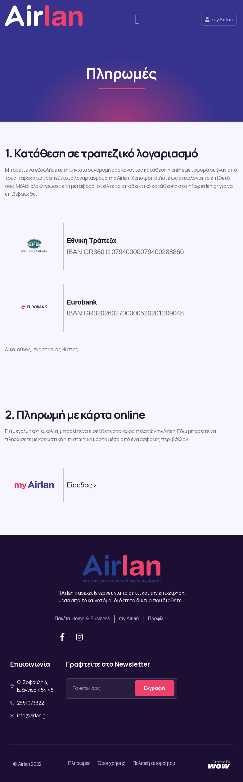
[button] (138, 19)
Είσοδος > (82, 485)
